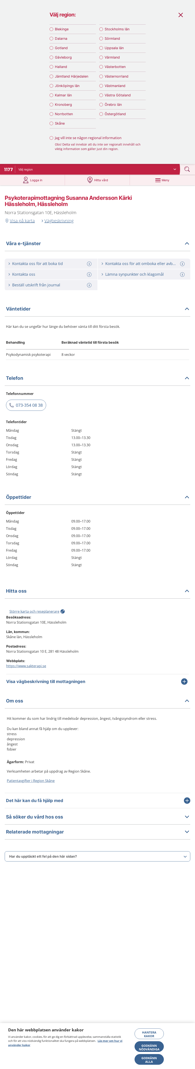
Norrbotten (64, 117)
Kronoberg (63, 108)
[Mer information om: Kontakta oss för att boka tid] (89, 269)
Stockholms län (117, 32)
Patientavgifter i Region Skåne (31, 786)
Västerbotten (115, 70)
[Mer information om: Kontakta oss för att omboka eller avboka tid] (183, 269)
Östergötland (115, 117)
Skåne (60, 127)
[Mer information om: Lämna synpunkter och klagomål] (183, 280)
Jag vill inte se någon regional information (88, 141)
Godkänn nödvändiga (149, 1047)
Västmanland (115, 89)
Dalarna (61, 42)
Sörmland (112, 42)
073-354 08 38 (29, 410)
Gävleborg (63, 61)
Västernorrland (116, 80)
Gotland (61, 51)
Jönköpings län (67, 89)
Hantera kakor (149, 1034)
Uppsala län (114, 51)
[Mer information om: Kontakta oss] (89, 280)
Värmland (112, 61)
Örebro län (113, 108)
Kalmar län (63, 98)
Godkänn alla (149, 1060)
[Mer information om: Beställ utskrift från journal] (89, 290)
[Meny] (162, 185)
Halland (61, 70)
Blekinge (62, 32)
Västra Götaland (118, 98)
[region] (97, 1046)
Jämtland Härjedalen (71, 80)
